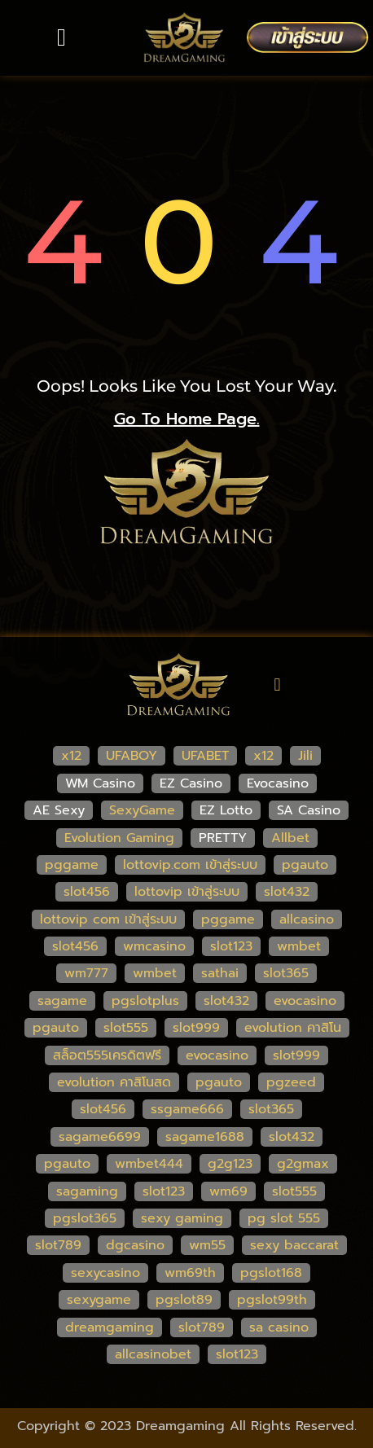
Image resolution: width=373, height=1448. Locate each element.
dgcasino (135, 1245)
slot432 (286, 892)
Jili (305, 756)
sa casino (279, 1327)
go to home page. (187, 418)
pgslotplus (145, 1001)
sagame (62, 1001)
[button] (61, 38)
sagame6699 (100, 1137)
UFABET (205, 756)
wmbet (299, 946)
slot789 (58, 1245)
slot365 (286, 973)
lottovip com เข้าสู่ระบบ (108, 919)
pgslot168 (271, 1273)
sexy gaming (182, 1218)
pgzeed (291, 1082)
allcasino (306, 919)
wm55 (207, 1245)
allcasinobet (153, 1354)
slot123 (231, 946)
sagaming (87, 1191)
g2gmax (303, 1164)
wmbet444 (149, 1164)
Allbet (290, 838)
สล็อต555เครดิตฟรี (107, 1055)
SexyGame (142, 810)
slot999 (196, 1028)
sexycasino (105, 1273)
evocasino (305, 1001)
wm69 (228, 1191)
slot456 (87, 892)
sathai (220, 973)
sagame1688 (204, 1137)
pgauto (305, 865)
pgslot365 (84, 1218)
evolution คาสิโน (292, 1028)
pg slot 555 (284, 1218)
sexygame (99, 1300)
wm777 (86, 973)
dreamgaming (109, 1327)
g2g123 (230, 1164)
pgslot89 (184, 1300)
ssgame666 (187, 1109)
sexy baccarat (294, 1245)
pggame (72, 865)
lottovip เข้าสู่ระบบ (186, 892)
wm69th (190, 1273)
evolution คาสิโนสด (114, 1082)
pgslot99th (272, 1300)
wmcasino (154, 946)
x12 (71, 756)
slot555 (125, 1028)
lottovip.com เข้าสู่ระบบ (190, 865)
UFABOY (131, 756)
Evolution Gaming (119, 838)
